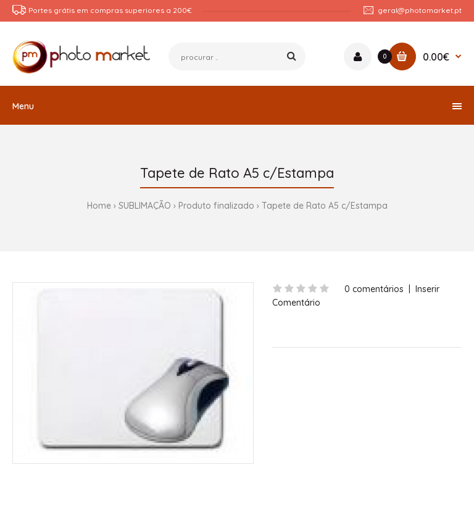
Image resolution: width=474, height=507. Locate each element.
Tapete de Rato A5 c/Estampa (325, 205)
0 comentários (374, 289)
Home (99, 205)
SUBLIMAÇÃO (144, 205)
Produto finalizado (216, 205)
